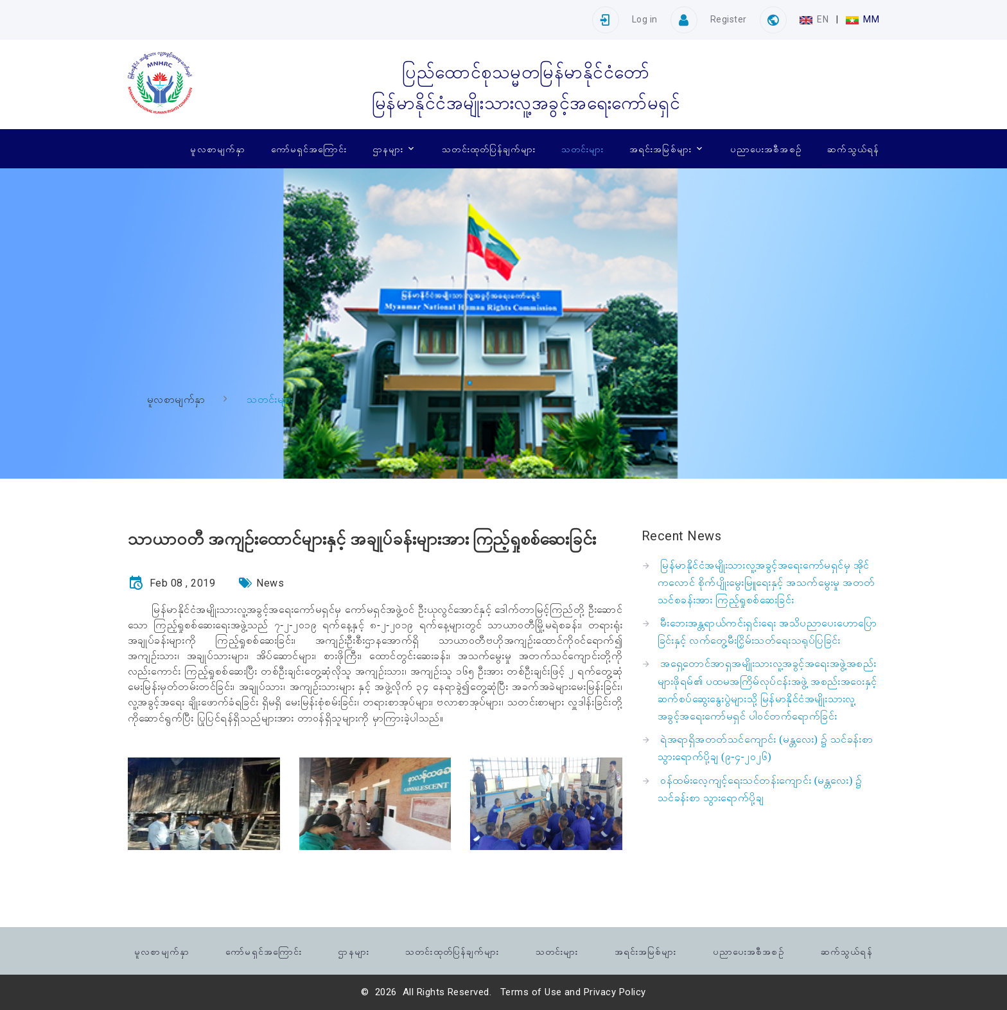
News (270, 583)
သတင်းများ (582, 148)
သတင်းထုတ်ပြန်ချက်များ (489, 148)
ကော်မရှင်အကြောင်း (309, 148)
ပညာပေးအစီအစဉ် (766, 148)
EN (815, 19)
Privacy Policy (615, 992)
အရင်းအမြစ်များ (660, 148)
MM (862, 19)
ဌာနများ (387, 148)
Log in (645, 19)
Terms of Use (531, 992)
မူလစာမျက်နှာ (217, 148)
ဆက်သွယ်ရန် (853, 148)
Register (728, 19)
